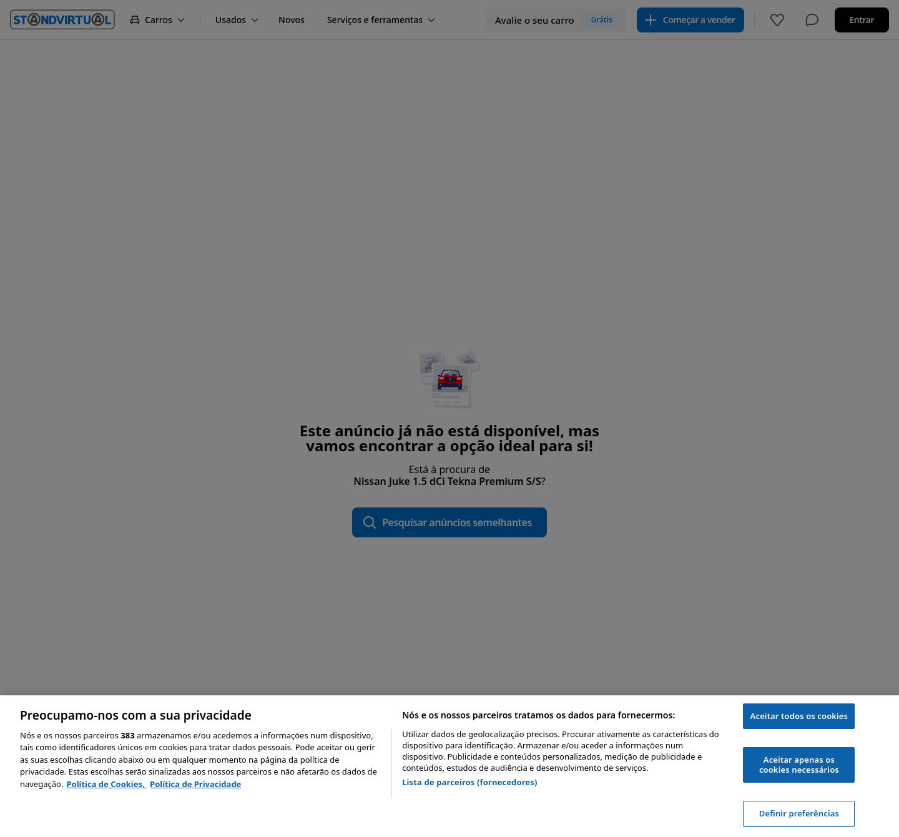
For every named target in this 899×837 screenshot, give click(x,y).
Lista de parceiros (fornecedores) (469, 782)
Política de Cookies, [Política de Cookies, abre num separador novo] (106, 784)
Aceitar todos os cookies (799, 716)
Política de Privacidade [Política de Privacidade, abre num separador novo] (195, 784)
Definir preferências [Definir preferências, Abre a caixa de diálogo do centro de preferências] (799, 813)
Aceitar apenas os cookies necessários (799, 764)
